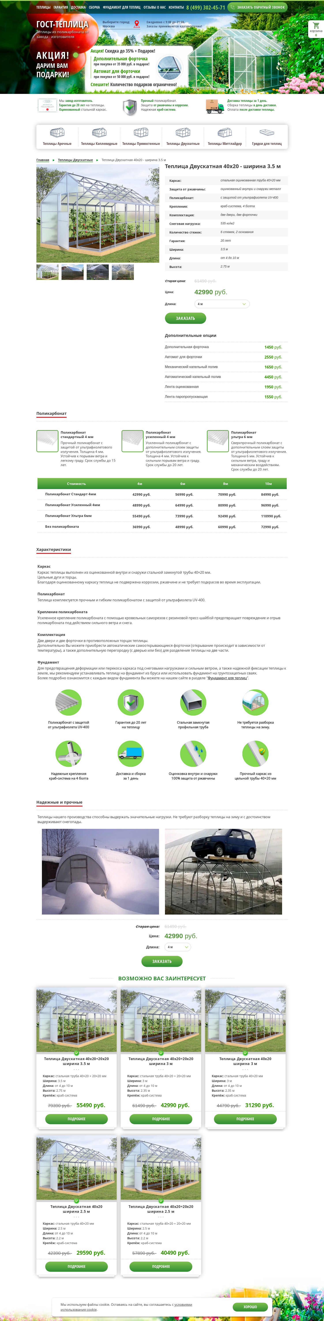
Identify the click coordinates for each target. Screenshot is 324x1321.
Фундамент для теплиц (121, 7)
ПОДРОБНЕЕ (76, 1118)
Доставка (78, 7)
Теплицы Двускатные (75, 160)
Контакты (176, 7)
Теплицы (43, 7)
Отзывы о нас (155, 7)
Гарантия (61, 7)
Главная (42, 160)
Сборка (94, 7)
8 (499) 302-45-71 (205, 7)
